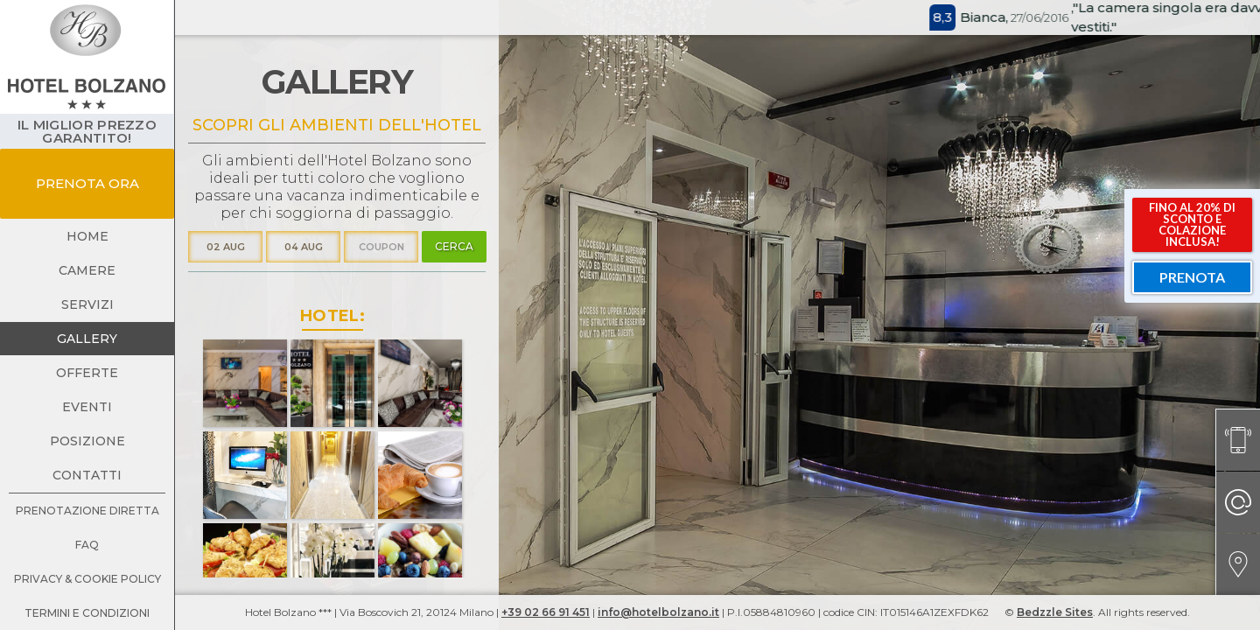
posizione (87, 441)
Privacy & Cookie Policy (87, 578)
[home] (86, 57)
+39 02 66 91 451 (545, 612)
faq (87, 544)
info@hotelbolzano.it (658, 612)
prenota (1192, 277)
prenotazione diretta (87, 510)
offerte (87, 373)
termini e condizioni (87, 613)
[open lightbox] (245, 383)
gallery (87, 338)
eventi (87, 407)
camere (87, 270)
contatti (87, 475)
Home (87, 236)
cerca (454, 246)
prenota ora (87, 183)
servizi (87, 304)
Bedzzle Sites (1055, 612)
